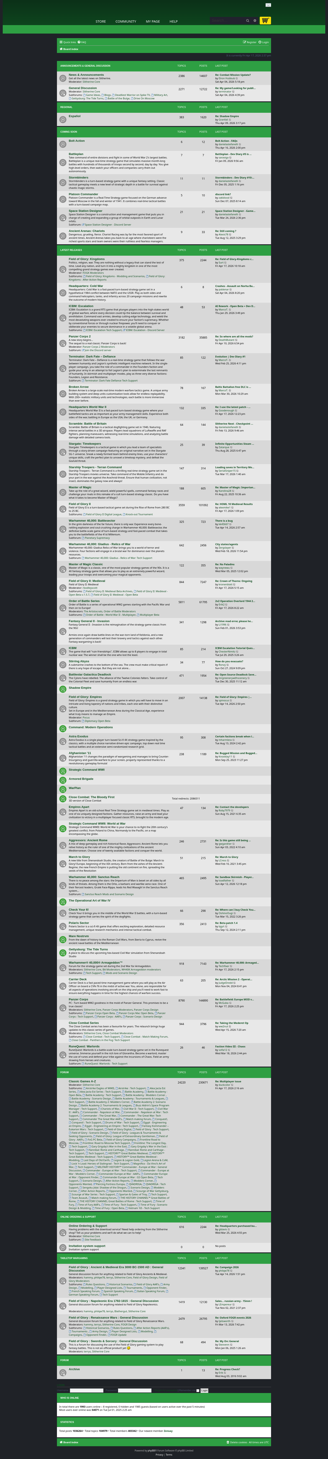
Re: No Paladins (225, 564)
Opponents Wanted (119, 1191)
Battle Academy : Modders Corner (144, 1095)
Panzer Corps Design (146, 1009)
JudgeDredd (226, 982)
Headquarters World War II (87, 407)
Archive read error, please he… (234, 621)
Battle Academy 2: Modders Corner (108, 1102)
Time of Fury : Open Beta (108, 1208)
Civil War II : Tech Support (137, 1108)
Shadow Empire (80, 687)
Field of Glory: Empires (85, 697)
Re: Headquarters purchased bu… (236, 1226)
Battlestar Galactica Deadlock (90, 674)
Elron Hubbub (227, 78)
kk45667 (223, 524)
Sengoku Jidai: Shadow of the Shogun (102, 1187)
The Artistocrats (93, 611)
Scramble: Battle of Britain (88, 423)
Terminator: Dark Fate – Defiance (92, 356)
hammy (88, 1277)
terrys (109, 1277)
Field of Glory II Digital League (102, 514)
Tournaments (132, 1287)
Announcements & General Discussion (85, 66)
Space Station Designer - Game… (235, 211)
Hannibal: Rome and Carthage (105, 1149)
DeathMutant (226, 340)
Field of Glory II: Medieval (87, 581)
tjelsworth (225, 1321)
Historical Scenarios (119, 1284)
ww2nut (223, 1026)
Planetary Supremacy (96, 537)
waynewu (224, 567)
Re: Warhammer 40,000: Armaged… (237, 962)
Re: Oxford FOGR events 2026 (233, 1317)
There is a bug (224, 520)
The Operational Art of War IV (89, 900)
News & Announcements (86, 74)
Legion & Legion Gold (125, 1160)
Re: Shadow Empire (227, 116)
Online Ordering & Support (78, 1217)
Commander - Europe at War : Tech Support (110, 1170)
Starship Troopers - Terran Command (95, 467)
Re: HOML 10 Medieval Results (234, 504)
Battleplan (76, 154)
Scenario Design (90, 1180)
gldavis (223, 1229)
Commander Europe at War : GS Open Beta (126, 1177)
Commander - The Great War (97, 1115)
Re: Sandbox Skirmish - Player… (234, 877)
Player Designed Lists (108, 1287)
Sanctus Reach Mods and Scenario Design (108, 894)
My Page (153, 21)
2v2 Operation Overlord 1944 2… (235, 601)
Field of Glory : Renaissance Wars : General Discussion (108, 1317)
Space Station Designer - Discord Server (106, 224)
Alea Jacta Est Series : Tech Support (99, 1091)
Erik (221, 1372)
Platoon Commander (83, 194)
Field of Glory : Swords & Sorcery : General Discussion (108, 1341)
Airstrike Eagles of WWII (98, 1088)
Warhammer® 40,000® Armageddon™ (96, 962)
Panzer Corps (78, 999)
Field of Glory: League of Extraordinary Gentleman (124, 1136)
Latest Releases (71, 250)
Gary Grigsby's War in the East (108, 1146)
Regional (66, 107)
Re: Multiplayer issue (228, 1081)
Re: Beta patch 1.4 (226, 923)
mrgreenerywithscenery (233, 678)
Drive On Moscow (142, 98)
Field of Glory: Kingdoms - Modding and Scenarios (114, 276)
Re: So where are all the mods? (234, 336)
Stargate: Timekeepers (85, 443)
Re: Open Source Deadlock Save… (235, 674)
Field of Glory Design (145, 1277)
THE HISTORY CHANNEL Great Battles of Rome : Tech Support (114, 1201)
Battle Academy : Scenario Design (90, 1098)
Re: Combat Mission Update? (233, 74)
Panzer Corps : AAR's (108, 1016)
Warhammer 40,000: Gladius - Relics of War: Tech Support (117, 558)
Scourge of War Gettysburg (150, 1191)
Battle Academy (132, 1091)
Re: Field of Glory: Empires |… (233, 697)
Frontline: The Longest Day (148, 1143)
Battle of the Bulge (117, 98)
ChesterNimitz (227, 651)
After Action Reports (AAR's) (151, 1328)
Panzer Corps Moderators (117, 1009)
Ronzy (222, 664)
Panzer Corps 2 (80, 336)
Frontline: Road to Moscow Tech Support (105, 1143)
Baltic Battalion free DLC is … (233, 387)
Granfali (223, 119)
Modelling (85, 1287)
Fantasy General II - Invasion (89, 621)
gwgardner (225, 843)
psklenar (224, 289)
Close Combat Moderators (117, 1033)
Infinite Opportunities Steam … (234, 443)
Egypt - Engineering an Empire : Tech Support (110, 1126)
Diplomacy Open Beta (96, 721)
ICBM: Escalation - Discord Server (144, 330)
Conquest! (159, 1119)
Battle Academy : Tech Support (102, 1095)
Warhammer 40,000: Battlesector (92, 520)
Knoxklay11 (225, 756)
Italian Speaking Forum (149, 1291)
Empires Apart (79, 807)
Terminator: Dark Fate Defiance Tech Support (110, 380)
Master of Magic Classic (86, 564)
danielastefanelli (228, 144)
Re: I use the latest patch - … (232, 407)
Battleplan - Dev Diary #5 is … (233, 154)
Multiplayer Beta (148, 614)
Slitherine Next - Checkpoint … (234, 423)
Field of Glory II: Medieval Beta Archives (107, 591)
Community (125, 21)
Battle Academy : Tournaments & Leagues (138, 1098)
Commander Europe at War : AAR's (118, 1173)
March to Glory (79, 857)
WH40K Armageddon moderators (141, 969)
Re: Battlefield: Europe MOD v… (234, 999)
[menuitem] (81, 42)
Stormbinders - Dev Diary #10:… (234, 177)
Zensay (168, 1431)
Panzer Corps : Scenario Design (142, 1016)
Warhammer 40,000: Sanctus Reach (94, 877)
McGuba (223, 1002)
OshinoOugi (226, 913)
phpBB (151, 1450)
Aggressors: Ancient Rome (88, 840)
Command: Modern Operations (91, 727)
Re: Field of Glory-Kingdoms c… (234, 259)
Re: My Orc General (227, 1341)
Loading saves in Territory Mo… (234, 467)
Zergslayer (225, 547)
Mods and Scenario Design (120, 973)
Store (101, 21)
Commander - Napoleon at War (100, 1112)
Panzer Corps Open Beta (99, 1013)
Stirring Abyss (79, 661)
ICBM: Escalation (81, 306)
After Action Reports (116, 1180)
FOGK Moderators (93, 272)
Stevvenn (224, 1344)
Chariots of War (108, 1108)
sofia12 (223, 1050)
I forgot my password (165, 1390)
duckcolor (224, 1084)
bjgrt (221, 926)
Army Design (98, 1331)
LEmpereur (225, 1304)
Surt (221, 262)
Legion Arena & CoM (154, 1160)
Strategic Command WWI (87, 769)
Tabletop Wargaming (74, 1258)
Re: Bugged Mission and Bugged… (236, 753)
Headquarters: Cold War (86, 286)
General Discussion (83, 88)
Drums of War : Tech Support (120, 1122)
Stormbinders (78, 177)
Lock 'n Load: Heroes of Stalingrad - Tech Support (99, 1163)
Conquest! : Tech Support (85, 1122)
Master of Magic (80, 487)
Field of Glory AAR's (146, 1284)
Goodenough (226, 410)
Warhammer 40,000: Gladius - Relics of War (100, 544)
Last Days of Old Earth (95, 1160)
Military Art (159, 95)
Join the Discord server (96, 350)
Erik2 (222, 604)
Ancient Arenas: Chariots (87, 231)
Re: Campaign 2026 (227, 1267)
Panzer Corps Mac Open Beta (134, 1013)
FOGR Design (128, 1324)
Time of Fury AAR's (87, 1204)
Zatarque (224, 447)
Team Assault (78, 1197)
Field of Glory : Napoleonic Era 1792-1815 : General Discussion (114, 1301)
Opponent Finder (155, 1287)
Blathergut (120, 1311)
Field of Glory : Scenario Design (88, 1132)
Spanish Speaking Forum (117, 1291)
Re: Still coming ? (225, 231)
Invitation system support (87, 1246)
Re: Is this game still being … (233, 840)
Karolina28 (225, 490)
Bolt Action (77, 140)
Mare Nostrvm (79, 936)
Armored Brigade (81, 779)
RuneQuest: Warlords (84, 1046)
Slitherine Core (91, 81)
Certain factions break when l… (234, 736)
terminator (225, 91)
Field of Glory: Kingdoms (87, 259)
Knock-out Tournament (138, 514)
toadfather (225, 880)
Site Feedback (91, 1239)
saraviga (223, 157)
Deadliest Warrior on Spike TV (131, 95)
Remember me (189, 1390)
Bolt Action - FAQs (226, 140)
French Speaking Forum (84, 1291)
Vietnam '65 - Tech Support (142, 1208)
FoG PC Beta (93, 1139)
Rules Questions (94, 1284)
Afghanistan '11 (80, 753)
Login (60, 1385)
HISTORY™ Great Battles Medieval (126, 1153)
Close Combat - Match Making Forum (144, 1036)
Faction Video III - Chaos (230, 1046)
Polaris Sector (79, 923)
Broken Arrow (79, 387)
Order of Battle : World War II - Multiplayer (109, 614)
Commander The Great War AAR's (100, 1119)
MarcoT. (223, 309)
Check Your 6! (79, 909)
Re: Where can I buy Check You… (235, 909)
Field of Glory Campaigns (119, 1139)
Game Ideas (91, 95)
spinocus (224, 700)
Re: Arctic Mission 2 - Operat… (233, 979)
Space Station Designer (85, 211)
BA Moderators (111, 969)
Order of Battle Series (84, 601)
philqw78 (99, 1277)
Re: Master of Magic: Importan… (235, 487)
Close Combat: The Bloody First (92, 797)
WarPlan (75, 788)
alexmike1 (225, 507)
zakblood (224, 197)
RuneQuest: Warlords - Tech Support (105, 1063)
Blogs (106, 95)
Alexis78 (223, 234)
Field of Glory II (80, 504)
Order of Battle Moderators (120, 611)
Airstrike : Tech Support (130, 1088)
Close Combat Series (84, 1023)
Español (74, 116)
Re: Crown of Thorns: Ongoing (233, 581)
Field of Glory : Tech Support (151, 1129)
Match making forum (137, 1119)
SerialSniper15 (227, 470)
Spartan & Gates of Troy (131, 1194)
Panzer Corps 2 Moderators (99, 346)
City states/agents (226, 544)
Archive (74, 1369)
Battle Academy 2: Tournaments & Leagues (105, 1105)
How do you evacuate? (229, 661)
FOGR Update (117, 1334)
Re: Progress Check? (227, 1369)
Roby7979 (224, 810)
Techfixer (224, 966)
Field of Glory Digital (118, 1129)
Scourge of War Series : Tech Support (92, 1194)
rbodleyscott (90, 587)
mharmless (225, 739)
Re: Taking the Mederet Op (231, 1023)
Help (174, 21)
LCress (222, 860)
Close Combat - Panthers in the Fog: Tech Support (99, 1040)
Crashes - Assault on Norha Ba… (235, 286)
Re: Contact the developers (232, 807)
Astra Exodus (78, 736)
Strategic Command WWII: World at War (97, 823)
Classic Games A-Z (82, 1081)
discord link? (223, 194)
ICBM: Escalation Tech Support (102, 330)
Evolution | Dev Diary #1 (230, 356)
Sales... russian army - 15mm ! (233, 1301)
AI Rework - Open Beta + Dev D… (235, 306)
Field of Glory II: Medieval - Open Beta (114, 594)
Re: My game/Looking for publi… (235, 88)
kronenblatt (225, 584)
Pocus (86, 717)
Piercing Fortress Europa (109, 1184)
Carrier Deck (78, 979)
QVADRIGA (133, 1184)
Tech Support (92, 973)
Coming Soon (68, 132)
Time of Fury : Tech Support (118, 1204)
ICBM (73, 648)
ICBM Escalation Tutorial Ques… (235, 648)
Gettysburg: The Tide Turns (86, 98)
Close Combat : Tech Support (101, 1036)
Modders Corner (142, 1180)
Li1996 (222, 624)
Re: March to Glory (226, 857)
